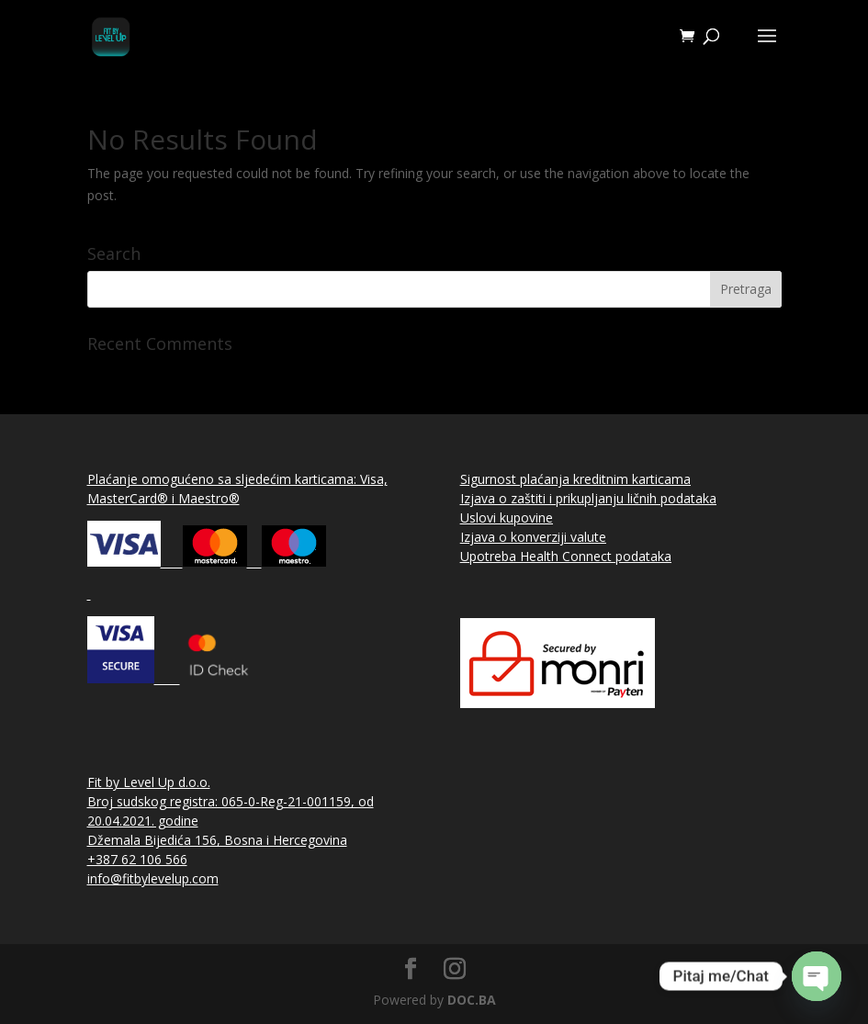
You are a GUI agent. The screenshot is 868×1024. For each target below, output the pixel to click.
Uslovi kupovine (506, 517)
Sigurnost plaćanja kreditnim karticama (575, 479)
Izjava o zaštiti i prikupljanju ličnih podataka (588, 498)
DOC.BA (471, 999)
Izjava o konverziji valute (533, 537)
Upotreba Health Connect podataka (565, 556)
